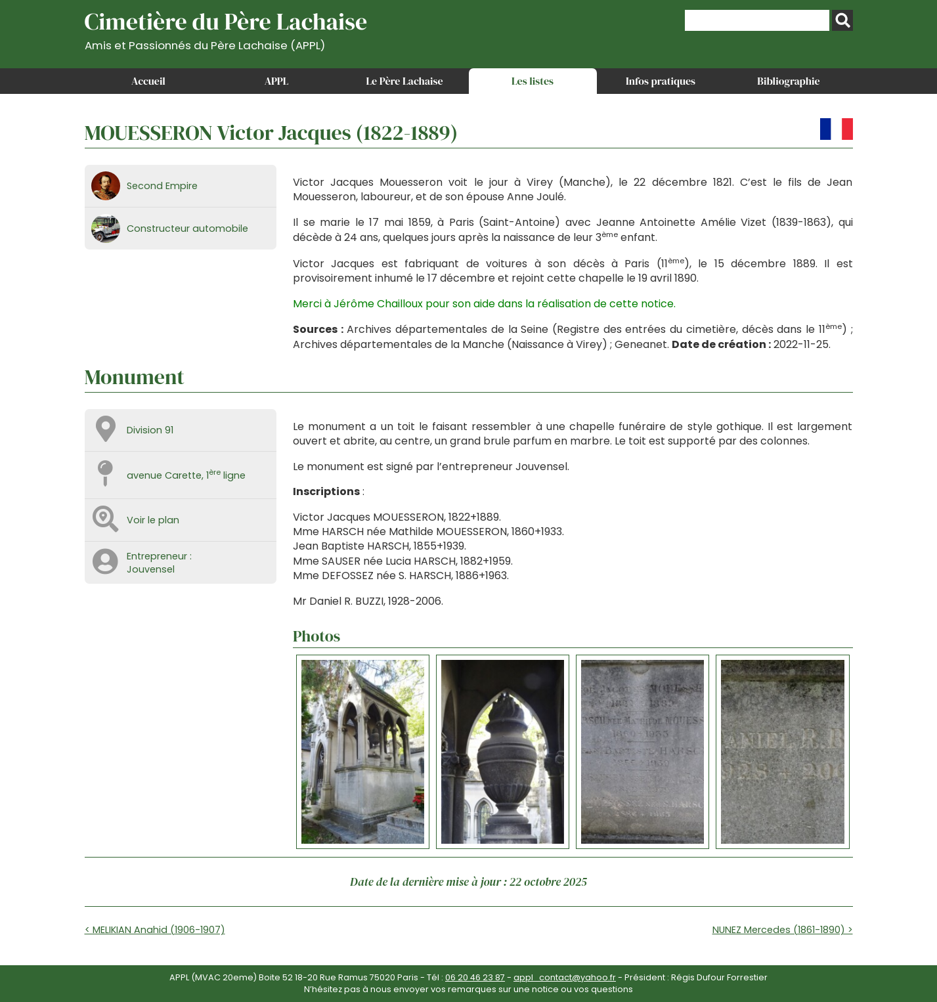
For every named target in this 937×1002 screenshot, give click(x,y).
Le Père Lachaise (404, 81)
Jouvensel (151, 569)
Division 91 (150, 430)
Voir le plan (153, 520)
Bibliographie (788, 81)
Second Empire (162, 185)
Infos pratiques (660, 81)
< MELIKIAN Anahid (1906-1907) (155, 929)
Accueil (148, 81)
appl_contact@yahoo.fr (564, 977)
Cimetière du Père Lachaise (226, 28)
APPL (277, 81)
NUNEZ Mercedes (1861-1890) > (782, 929)
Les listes (533, 81)
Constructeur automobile (187, 228)
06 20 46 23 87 (475, 977)
